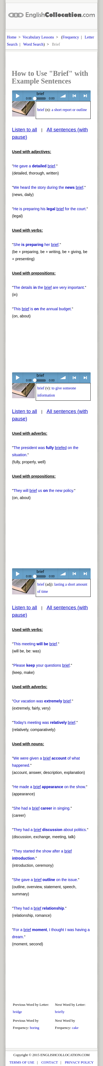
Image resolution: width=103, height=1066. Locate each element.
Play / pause (17, 95)
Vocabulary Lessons (38, 37)
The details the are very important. (49, 287)
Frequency (70, 37)
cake (75, 1028)
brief (40, 110)
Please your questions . (42, 665)
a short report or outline (69, 110)
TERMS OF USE (21, 1062)
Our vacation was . (42, 701)
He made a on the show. (49, 787)
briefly (60, 1012)
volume (63, 95)
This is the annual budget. (42, 309)
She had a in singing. (42, 808)
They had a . (39, 908)
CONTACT (49, 1062)
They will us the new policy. (43, 490)
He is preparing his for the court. (50, 209)
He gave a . (34, 166)
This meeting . (35, 644)
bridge (17, 1012)
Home (11, 37)
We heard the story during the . (48, 187)
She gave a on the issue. (45, 879)
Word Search (33, 44)
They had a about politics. (50, 829)
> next (85, 95)
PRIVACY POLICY (79, 1062)
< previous (74, 95)
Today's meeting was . (44, 722)
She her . (36, 244)
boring (34, 1028)
